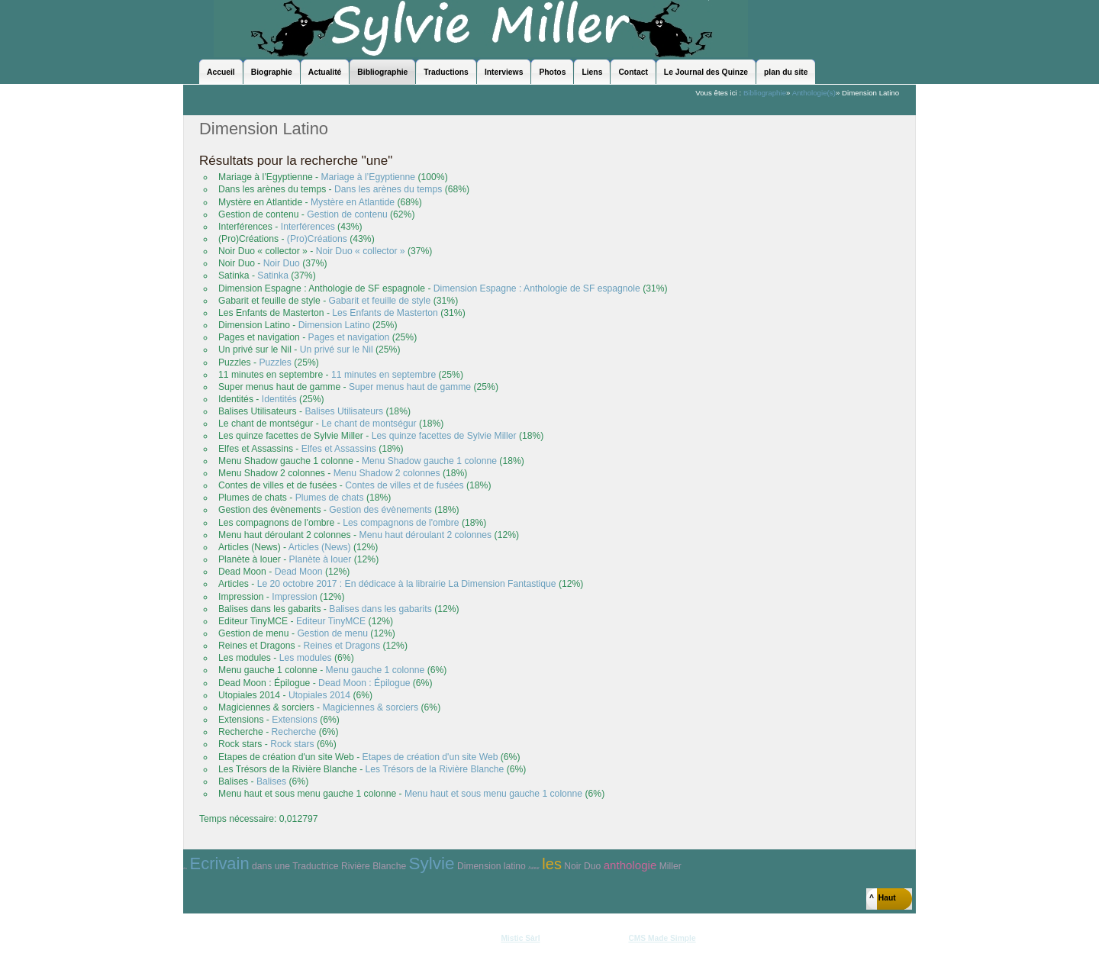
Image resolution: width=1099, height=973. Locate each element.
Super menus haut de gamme (410, 387)
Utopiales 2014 (319, 695)
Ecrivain (220, 863)
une (282, 866)
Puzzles (275, 362)
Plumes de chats (329, 497)
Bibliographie (764, 93)
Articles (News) (319, 547)
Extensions (294, 719)
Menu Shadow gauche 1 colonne (429, 461)
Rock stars (292, 744)
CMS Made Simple (661, 938)
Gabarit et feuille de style (380, 300)
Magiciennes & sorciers (370, 707)
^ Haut (882, 898)
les (552, 863)
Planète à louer (320, 559)
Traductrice (315, 866)
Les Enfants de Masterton (385, 313)
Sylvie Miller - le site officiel (481, 28)
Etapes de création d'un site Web (430, 757)
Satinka (272, 275)
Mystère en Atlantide (353, 202)
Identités (279, 399)
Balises (271, 781)
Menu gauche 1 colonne (375, 670)
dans (262, 866)
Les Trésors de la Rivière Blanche (435, 769)
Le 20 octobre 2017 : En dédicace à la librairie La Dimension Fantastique (406, 583)
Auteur (534, 867)
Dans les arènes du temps (388, 189)
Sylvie (432, 863)
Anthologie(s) (814, 93)
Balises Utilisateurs (344, 411)
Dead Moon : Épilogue (364, 683)
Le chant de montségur (368, 423)
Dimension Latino (334, 325)
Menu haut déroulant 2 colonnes (425, 535)
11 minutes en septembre (383, 374)
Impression (294, 596)
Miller (670, 866)
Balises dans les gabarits (380, 609)
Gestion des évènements (380, 509)
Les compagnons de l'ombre (401, 522)
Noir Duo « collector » (360, 251)
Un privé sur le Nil (336, 349)
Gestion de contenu (347, 214)
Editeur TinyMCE (331, 621)
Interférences (308, 226)
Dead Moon (299, 571)
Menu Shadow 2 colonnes (387, 473)
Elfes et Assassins (338, 448)
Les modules (305, 657)
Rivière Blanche (373, 866)
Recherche (294, 732)
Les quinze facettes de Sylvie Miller (444, 435)
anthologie (630, 865)
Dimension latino (491, 866)
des (185, 868)
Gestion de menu (332, 633)
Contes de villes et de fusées (404, 485)
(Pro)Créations (317, 239)
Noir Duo (281, 263)
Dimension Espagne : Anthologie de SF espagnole (536, 288)
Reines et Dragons (341, 645)
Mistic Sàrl (520, 938)
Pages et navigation (349, 337)
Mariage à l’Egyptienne (368, 177)
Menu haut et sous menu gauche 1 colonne (493, 793)
